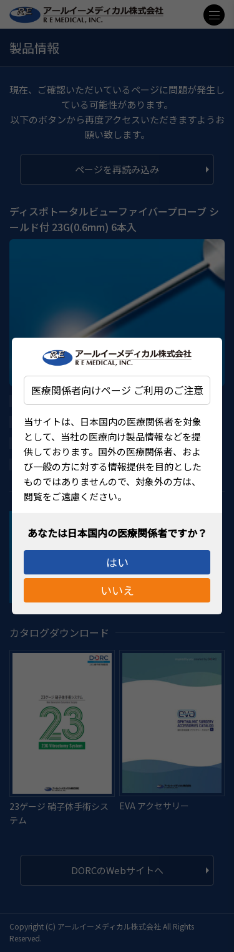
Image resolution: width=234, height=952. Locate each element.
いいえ (117, 592)
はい (117, 559)
